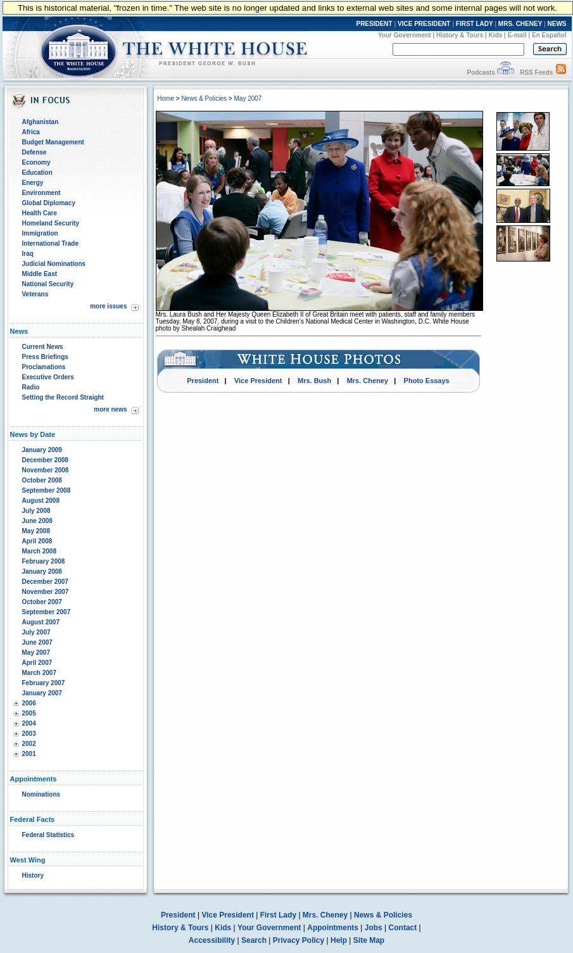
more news (110, 409)
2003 (29, 733)
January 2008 (42, 571)
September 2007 (46, 612)
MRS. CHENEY (520, 23)
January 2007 (42, 693)
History (33, 875)
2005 (29, 713)
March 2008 (39, 551)
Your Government (404, 35)
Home (165, 98)
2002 (29, 743)
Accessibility (212, 940)
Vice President (258, 380)
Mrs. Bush (314, 380)
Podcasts (480, 72)
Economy (36, 162)
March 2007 (39, 672)
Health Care (40, 213)
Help (339, 940)
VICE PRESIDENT (424, 23)
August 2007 (41, 622)
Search (254, 940)
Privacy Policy (298, 940)
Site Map (368, 940)
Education (37, 172)
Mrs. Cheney (367, 380)
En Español (549, 35)
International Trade (50, 243)
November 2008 (45, 470)
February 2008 (43, 561)
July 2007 (36, 632)
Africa (31, 132)
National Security (48, 284)
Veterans (35, 294)
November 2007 (45, 591)
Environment (41, 192)
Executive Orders (48, 377)
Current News (42, 346)
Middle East (40, 273)
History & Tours (459, 35)
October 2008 (42, 480)
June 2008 (37, 520)
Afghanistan (40, 121)
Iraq (28, 253)
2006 (29, 703)
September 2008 (46, 490)
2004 (29, 723)
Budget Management (53, 142)
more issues (108, 306)
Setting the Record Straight (63, 397)
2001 (29, 753)
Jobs (373, 927)
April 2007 (37, 662)
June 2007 (37, 642)
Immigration (40, 233)
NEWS (557, 23)
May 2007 (36, 652)
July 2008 (36, 510)
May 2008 (36, 530)
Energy (33, 182)
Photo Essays (427, 380)
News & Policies (204, 98)
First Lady (278, 915)
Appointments (332, 927)
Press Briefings (45, 356)
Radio (31, 387)
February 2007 (43, 682)
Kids (496, 35)
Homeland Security (51, 223)
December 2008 (45, 460)
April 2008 (37, 541)
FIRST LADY (474, 23)
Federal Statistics (48, 834)
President (202, 380)
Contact (403, 927)
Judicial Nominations (54, 263)
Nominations (41, 794)
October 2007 (42, 601)
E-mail (517, 35)
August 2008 (41, 500)
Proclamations (44, 366)
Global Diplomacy (48, 202)
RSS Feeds (536, 72)
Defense (34, 152)
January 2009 (42, 449)
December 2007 (45, 581)
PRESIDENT (374, 23)
